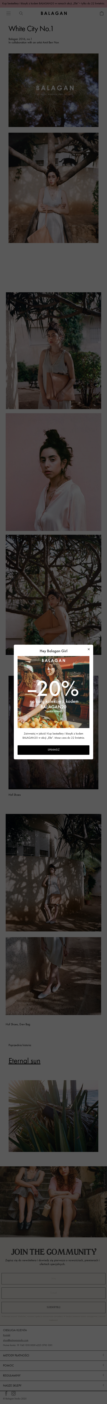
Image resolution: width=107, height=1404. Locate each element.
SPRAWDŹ (54, 750)
